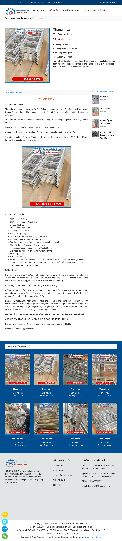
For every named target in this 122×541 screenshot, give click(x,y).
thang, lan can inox (23, 18)
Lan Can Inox (17, 439)
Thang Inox (105, 108)
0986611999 (97, 481)
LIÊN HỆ (101, 10)
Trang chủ (9, 18)
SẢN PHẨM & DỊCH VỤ (70, 10)
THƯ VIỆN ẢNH (89, 10)
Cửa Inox (104, 96)
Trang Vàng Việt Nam (93, 537)
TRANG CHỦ (39, 10)
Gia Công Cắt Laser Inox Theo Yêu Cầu (107, 135)
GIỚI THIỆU (53, 10)
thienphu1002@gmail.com (99, 486)
